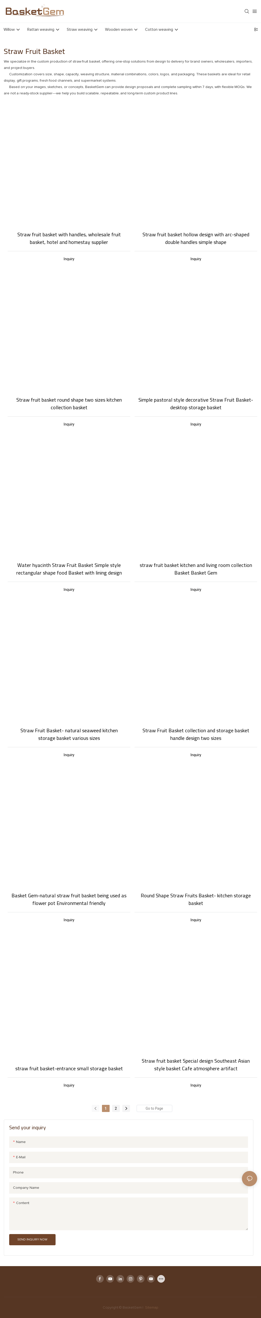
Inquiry (69, 259)
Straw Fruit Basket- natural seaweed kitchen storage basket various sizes (69, 734)
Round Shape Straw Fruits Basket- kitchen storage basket (196, 899)
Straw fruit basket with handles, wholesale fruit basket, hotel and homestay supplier (69, 238)
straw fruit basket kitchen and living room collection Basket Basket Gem (196, 569)
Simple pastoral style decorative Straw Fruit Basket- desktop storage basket (195, 403)
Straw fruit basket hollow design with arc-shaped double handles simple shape (195, 238)
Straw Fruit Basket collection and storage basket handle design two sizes (195, 734)
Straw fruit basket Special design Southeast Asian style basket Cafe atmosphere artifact (196, 1064)
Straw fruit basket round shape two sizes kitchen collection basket (69, 403)
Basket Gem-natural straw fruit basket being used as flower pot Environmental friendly (68, 899)
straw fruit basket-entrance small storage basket (69, 1068)
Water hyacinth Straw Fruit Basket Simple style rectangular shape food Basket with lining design (69, 569)
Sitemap (151, 1307)
